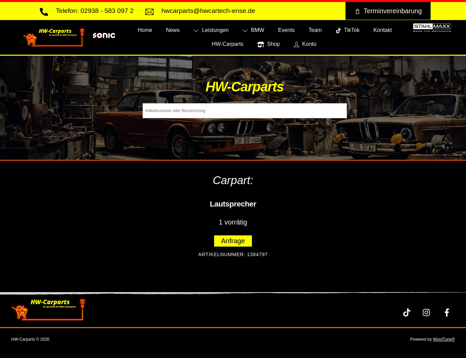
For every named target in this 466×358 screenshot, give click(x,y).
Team (315, 30)
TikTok (348, 30)
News (173, 30)
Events (286, 30)
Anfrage (233, 241)
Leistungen (211, 30)
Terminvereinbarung (388, 10)
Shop (268, 44)
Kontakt (382, 30)
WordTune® (444, 339)
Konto (305, 44)
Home (145, 30)
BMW (253, 30)
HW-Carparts (227, 44)
